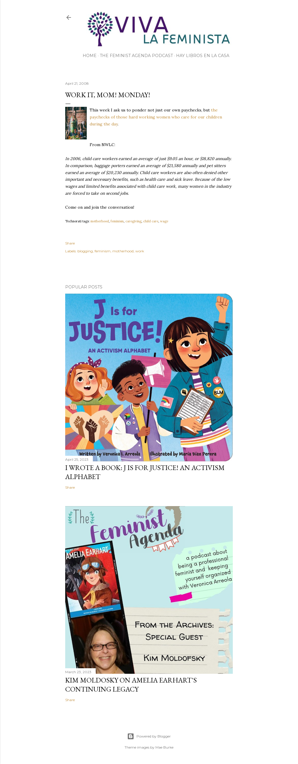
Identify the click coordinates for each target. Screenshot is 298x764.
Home (90, 55)
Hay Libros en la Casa (202, 55)
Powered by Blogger (149, 736)
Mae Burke (164, 747)
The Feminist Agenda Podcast (136, 55)
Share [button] (70, 243)
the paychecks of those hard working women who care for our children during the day (156, 117)
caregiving (133, 221)
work (139, 251)
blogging (85, 251)
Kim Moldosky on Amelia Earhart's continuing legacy (131, 685)
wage (164, 221)
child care (150, 221)
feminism (117, 221)
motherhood (100, 221)
